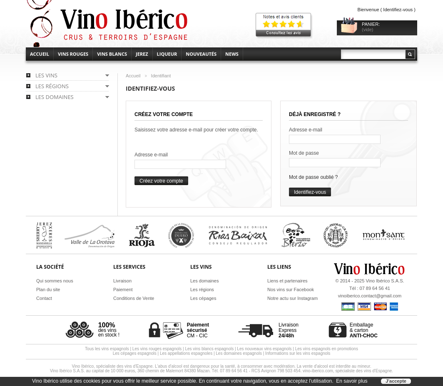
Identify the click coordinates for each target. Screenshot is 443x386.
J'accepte (396, 381)
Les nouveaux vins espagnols (264, 348)
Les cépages (203, 298)
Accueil (133, 75)
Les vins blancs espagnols (209, 348)
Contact (44, 298)
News (232, 54)
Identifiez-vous (398, 9)
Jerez (142, 54)
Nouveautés (201, 54)
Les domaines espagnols (239, 353)
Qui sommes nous (54, 280)
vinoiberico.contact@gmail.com (369, 295)
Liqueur (167, 54)
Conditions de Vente (133, 298)
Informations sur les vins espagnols (297, 353)
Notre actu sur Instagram (292, 298)
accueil (39, 54)
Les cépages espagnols (135, 353)
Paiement (122, 289)
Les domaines (204, 280)
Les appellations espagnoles (186, 353)
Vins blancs (112, 54)
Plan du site (48, 289)
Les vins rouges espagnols (157, 348)
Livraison (122, 280)
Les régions (202, 289)
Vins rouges (73, 54)
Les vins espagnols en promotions (326, 348)
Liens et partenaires (287, 280)
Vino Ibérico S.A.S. (385, 280)
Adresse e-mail (151, 155)
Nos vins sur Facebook (290, 289)
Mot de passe (304, 153)
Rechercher (409, 54)
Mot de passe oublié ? (313, 177)
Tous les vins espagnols (107, 348)
